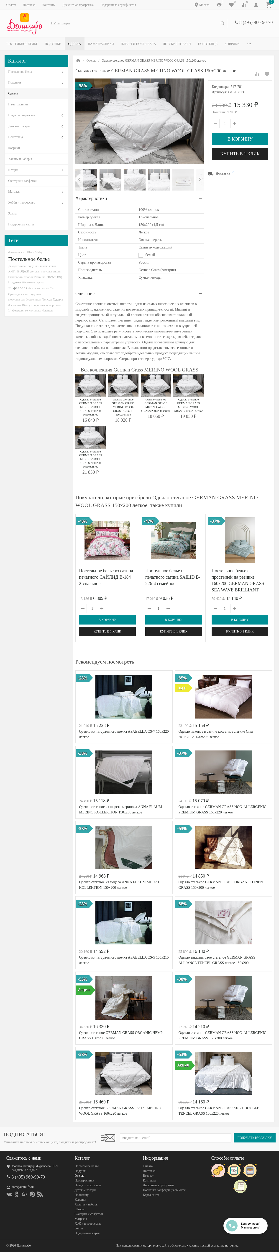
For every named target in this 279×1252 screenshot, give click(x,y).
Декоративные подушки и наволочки (32, 266)
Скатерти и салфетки (22, 181)
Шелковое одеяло (33, 282)
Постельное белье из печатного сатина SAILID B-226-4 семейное (172, 577)
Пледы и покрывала (138, 44)
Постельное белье (22, 44)
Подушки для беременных (24, 299)
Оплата (11, 5)
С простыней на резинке (46, 305)
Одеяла (74, 44)
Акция (57, 271)
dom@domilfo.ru (23, 1187)
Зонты (12, 213)
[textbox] (138, 23)
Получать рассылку (254, 1138)
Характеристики (91, 198)
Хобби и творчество (21, 202)
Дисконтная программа (78, 5)
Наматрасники (101, 44)
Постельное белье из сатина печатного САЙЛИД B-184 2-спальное (106, 577)
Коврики (232, 44)
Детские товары (177, 44)
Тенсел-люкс (33, 310)
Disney (26, 305)
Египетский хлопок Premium (27, 277)
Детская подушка (41, 271)
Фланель (47, 310)
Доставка (29, 5)
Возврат (148, 1175)
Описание (85, 293)
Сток (53, 288)
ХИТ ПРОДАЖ (18, 271)
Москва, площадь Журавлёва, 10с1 (35, 1166)
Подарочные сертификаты (118, 5)
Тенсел (47, 299)
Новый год (54, 277)
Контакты (48, 5)
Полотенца (208, 44)
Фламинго (14, 305)
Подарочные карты (21, 224)
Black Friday (34, 252)
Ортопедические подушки (24, 294)
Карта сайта (151, 1195)
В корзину (240, 138)
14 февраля (15, 310)
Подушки (53, 44)
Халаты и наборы (20, 159)
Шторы (13, 170)
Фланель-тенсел (38, 288)
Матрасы (14, 191)
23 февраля (17, 288)
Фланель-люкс (17, 252)
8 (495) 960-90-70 (256, 22)
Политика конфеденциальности (164, 1190)
